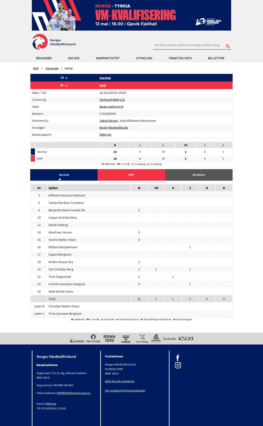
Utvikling (144, 58)
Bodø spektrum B (111, 106)
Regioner (44, 58)
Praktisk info (180, 58)
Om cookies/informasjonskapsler (125, 390)
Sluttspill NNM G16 (112, 100)
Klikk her (105, 134)
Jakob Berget (108, 120)
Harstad (105, 78)
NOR (102, 85)
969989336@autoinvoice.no (73, 393)
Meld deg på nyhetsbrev (119, 381)
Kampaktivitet (108, 58)
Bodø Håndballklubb (113, 127)
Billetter (216, 58)
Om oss (74, 58)
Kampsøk (52, 68)
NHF (36, 68)
